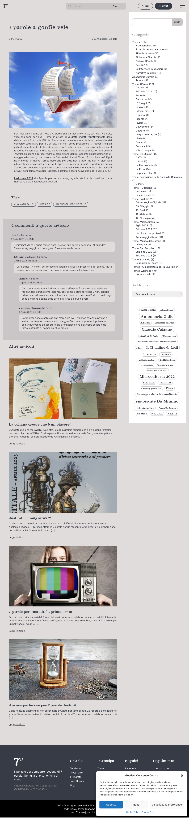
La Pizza (140, 169)
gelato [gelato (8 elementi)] (139, 348)
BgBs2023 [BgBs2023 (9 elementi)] (145, 323)
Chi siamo (75, 768)
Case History (77, 781)
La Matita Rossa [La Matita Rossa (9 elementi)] (167, 360)
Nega (136, 804)
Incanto (140, 118)
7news (136, 42)
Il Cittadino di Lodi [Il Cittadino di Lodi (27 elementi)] (162, 347)
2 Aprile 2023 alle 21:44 (22, 239)
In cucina (141, 191)
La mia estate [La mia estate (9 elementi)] (146, 365)
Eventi (139, 65)
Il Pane (139, 161)
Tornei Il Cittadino (142, 187)
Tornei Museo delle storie (146, 240)
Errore (139, 95)
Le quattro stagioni (146, 134)
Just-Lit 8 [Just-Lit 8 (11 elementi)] (166, 354)
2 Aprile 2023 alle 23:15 (30, 282)
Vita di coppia (144, 150)
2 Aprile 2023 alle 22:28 (25, 260)
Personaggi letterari (147, 237)
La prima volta (144, 173)
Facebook (130, 768)
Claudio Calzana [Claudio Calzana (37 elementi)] (157, 329)
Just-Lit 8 (44, 204)
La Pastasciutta (145, 165)
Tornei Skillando (141, 259)
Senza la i (141, 146)
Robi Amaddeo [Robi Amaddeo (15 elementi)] (145, 408)
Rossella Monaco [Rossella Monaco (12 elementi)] (168, 408)
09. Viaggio (142, 206)
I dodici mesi (143, 111)
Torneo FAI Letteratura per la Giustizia (153, 266)
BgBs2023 (142, 225)
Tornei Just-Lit (140, 199)
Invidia (139, 122)
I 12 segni (141, 103)
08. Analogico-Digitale (104, 38)
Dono (139, 183)
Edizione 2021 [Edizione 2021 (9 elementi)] (169, 336)
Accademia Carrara (143, 76)
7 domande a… (144, 45)
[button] (182, 775)
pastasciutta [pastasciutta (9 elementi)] (165, 383)
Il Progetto (75, 777)
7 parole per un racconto (150, 49)
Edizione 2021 (144, 91)
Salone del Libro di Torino (71, 204)
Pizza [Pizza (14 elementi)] (169, 388)
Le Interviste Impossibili (149, 68)
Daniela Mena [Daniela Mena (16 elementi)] (148, 336)
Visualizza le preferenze (167, 804)
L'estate (140, 130)
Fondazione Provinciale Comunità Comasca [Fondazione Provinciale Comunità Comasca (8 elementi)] (157, 342)
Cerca (177, 22)
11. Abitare (142, 214)
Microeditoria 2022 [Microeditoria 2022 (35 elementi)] (157, 376)
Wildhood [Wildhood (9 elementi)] (172, 414)
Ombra (140, 142)
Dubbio (140, 87)
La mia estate (143, 195)
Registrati (163, 6)
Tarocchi (140, 80)
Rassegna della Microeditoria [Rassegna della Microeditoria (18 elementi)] (157, 394)
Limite (139, 138)
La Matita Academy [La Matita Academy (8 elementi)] (147, 360)
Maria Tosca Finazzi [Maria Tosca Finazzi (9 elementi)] (157, 370)
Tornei (100, 768)
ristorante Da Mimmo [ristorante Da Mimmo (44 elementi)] (157, 401)
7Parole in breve (145, 53)
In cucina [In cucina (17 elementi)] (149, 354)
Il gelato (140, 114)
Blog (72, 785)
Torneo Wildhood (142, 270)
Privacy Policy (148, 812)
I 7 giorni (140, 107)
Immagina (141, 244)
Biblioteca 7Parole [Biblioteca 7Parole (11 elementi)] (164, 323)
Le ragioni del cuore (147, 262)
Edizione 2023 (144, 255)
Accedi (145, 6)
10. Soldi (140, 210)
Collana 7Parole (144, 61)
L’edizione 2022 (23, 178)
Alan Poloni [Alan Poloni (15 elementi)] (148, 309)
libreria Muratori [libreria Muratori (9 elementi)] (165, 365)
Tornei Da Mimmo (142, 153)
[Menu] (182, 6)
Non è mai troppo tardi (148, 233)
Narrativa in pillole (146, 72)
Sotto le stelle (143, 274)
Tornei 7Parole (140, 84)
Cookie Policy (133, 812)
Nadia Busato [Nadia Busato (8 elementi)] (149, 383)
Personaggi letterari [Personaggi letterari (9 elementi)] (151, 388)
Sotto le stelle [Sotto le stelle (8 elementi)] (157, 414)
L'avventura (142, 126)
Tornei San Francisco (144, 248)
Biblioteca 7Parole (146, 57)
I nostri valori (77, 772)
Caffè (139, 157)
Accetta (111, 804)
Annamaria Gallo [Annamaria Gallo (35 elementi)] (157, 316)
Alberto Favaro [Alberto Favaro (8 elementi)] (166, 310)
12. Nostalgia (143, 218)
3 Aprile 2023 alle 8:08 (30, 312)
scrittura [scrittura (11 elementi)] (142, 414)
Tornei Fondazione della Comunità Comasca (157, 177)
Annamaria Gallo (23, 204)
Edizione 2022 (144, 229)
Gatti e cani (142, 99)
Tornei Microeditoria (143, 221)
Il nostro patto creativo (161, 770)
